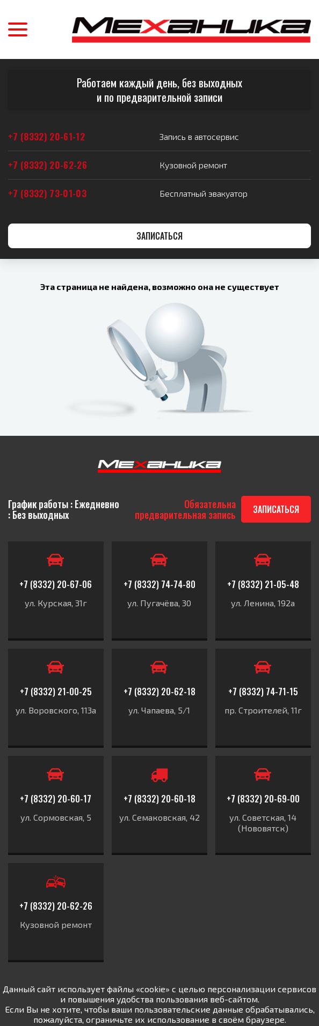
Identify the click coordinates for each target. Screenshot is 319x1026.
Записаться (159, 235)
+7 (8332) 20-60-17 (55, 798)
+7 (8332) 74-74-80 (159, 584)
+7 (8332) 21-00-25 (56, 691)
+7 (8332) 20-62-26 (55, 905)
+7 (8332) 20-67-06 (55, 584)
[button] (17, 29)
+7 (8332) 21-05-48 (263, 584)
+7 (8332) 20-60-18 (159, 798)
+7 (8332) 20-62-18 (159, 691)
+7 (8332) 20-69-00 (263, 798)
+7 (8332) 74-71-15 (263, 691)
